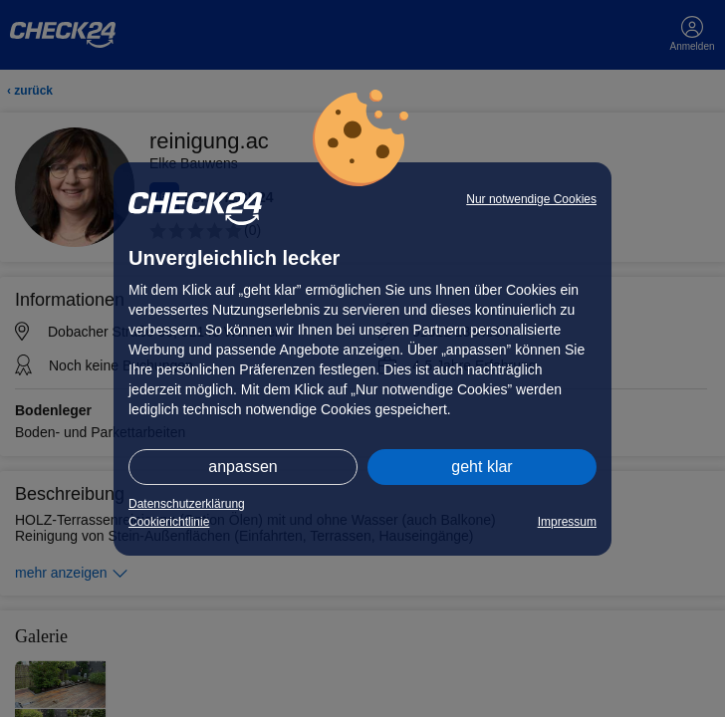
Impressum (567, 522)
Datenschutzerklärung (186, 504)
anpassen (242, 466)
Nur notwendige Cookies (531, 199)
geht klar (481, 466)
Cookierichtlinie (168, 522)
